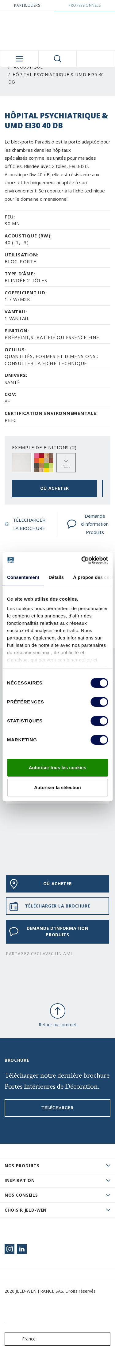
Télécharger (57, 1108)
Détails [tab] (56, 577)
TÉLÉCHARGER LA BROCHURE (25, 524)
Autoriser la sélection (57, 787)
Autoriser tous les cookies (57, 767)
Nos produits (22, 1165)
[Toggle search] (57, 58)
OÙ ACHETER (54, 488)
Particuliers (27, 5)
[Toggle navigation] (19, 58)
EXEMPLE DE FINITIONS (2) (44, 447)
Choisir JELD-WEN (26, 1210)
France (21, 1339)
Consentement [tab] (23, 577)
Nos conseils (21, 1195)
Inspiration (20, 1180)
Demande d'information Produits (88, 524)
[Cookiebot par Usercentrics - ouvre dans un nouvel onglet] (82, 560)
